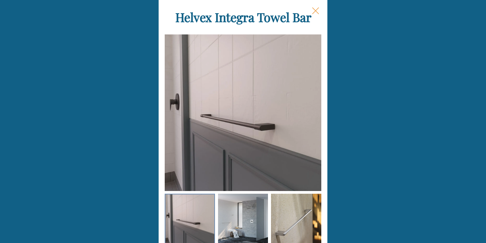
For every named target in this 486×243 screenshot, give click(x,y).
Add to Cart (334, 227)
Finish (290, 124)
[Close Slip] (383, 19)
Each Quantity (302, 150)
